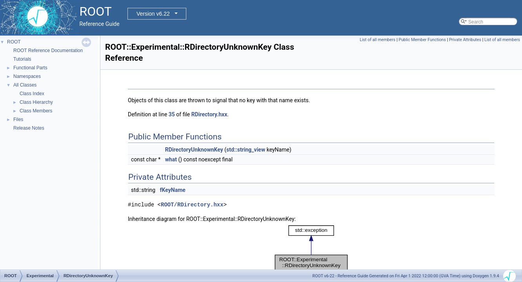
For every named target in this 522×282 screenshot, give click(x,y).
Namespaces (27, 76)
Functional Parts (30, 67)
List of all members (377, 39)
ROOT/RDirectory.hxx (192, 204)
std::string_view (245, 149)
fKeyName (173, 190)
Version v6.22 (153, 14)
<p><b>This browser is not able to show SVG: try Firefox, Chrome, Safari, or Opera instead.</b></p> (311, 248)
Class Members (36, 111)
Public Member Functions (422, 39)
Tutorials (22, 59)
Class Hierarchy (36, 102)
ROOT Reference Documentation (48, 50)
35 (172, 114)
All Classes (24, 85)
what (171, 159)
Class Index (32, 93)
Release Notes (28, 128)
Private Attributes (465, 39)
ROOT (14, 42)
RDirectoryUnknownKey (194, 149)
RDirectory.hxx (209, 114)
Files (18, 119)
